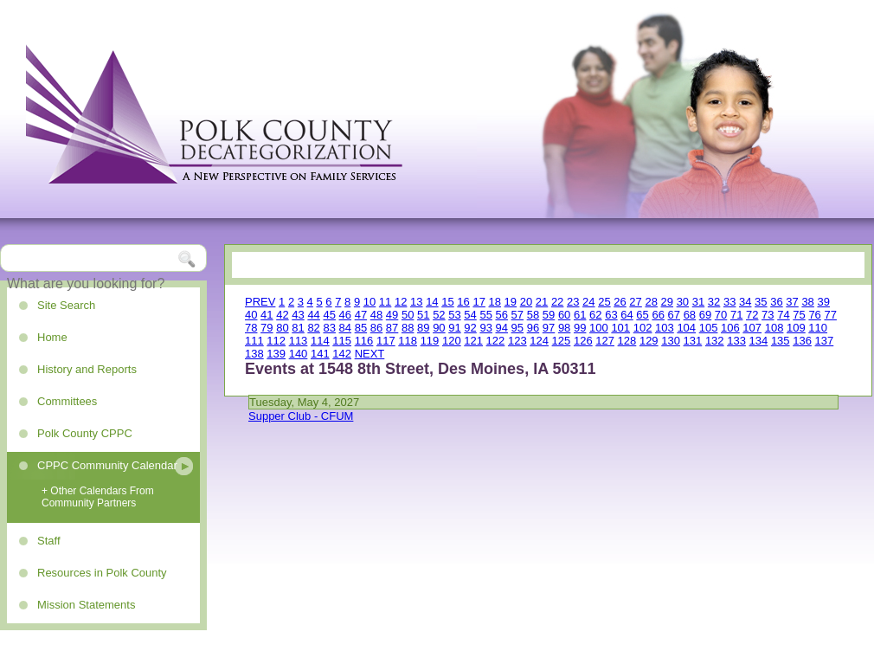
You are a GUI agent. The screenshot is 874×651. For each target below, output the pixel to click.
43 (298, 314)
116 (364, 340)
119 (430, 340)
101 (620, 327)
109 (796, 327)
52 (439, 314)
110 (817, 327)
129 (649, 340)
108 (774, 327)
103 (664, 327)
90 (439, 327)
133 (736, 340)
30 (683, 301)
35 (761, 301)
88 (408, 327)
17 (478, 301)
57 (517, 314)
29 (667, 301)
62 (595, 314)
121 (473, 340)
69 (705, 314)
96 (533, 327)
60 (564, 314)
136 (802, 340)
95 (517, 327)
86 (376, 327)
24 (588, 301)
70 (721, 314)
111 (254, 340)
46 (345, 314)
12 (401, 301)
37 (792, 301)
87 (392, 327)
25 (604, 301)
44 (313, 314)
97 (549, 327)
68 (690, 314)
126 (583, 340)
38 (807, 301)
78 (251, 327)
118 (407, 340)
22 (557, 301)
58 (533, 314)
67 (674, 314)
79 (266, 327)
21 (542, 301)
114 (320, 340)
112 (276, 340)
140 (298, 353)
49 (392, 314)
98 (564, 327)
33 (729, 301)
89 (423, 327)
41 (266, 314)
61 (580, 314)
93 (485, 327)
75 (799, 314)
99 (580, 327)
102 (642, 327)
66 (658, 314)
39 (823, 301)
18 (495, 301)
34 (745, 301)
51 (423, 314)
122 (495, 340)
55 (485, 314)
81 (298, 327)
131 (693, 340)
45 (329, 314)
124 (539, 340)
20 (526, 301)
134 (758, 340)
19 (510, 301)
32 (714, 301)
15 (447, 301)
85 (361, 327)
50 (408, 314)
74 (783, 314)
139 (276, 353)
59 (549, 314)
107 (752, 327)
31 (698, 301)
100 (598, 327)
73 (768, 314)
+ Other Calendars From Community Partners (98, 497)
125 (561, 340)
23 (573, 301)
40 (251, 314)
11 (385, 301)
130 (670, 340)
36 (776, 301)
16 (463, 301)
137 (824, 340)
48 (376, 314)
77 (830, 314)
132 (714, 340)
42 (282, 314)
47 (361, 314)
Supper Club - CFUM (300, 415)
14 (432, 301)
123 (517, 340)
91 (454, 327)
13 (416, 301)
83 (329, 327)
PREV (260, 301)
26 (620, 301)
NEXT (370, 353)
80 (282, 327)
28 (651, 301)
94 (502, 327)
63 (611, 314)
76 (814, 314)
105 (708, 327)
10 (369, 301)
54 (470, 314)
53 (454, 314)
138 (254, 353)
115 (341, 340)
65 (642, 314)
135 (780, 340)
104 (686, 327)
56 (502, 314)
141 (320, 353)
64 (626, 314)
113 (298, 340)
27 (635, 301)
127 (604, 340)
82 (313, 327)
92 (470, 327)
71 (736, 314)
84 (345, 327)
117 (385, 340)
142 (341, 353)
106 (730, 327)
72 (752, 314)
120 (451, 340)
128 (627, 340)
